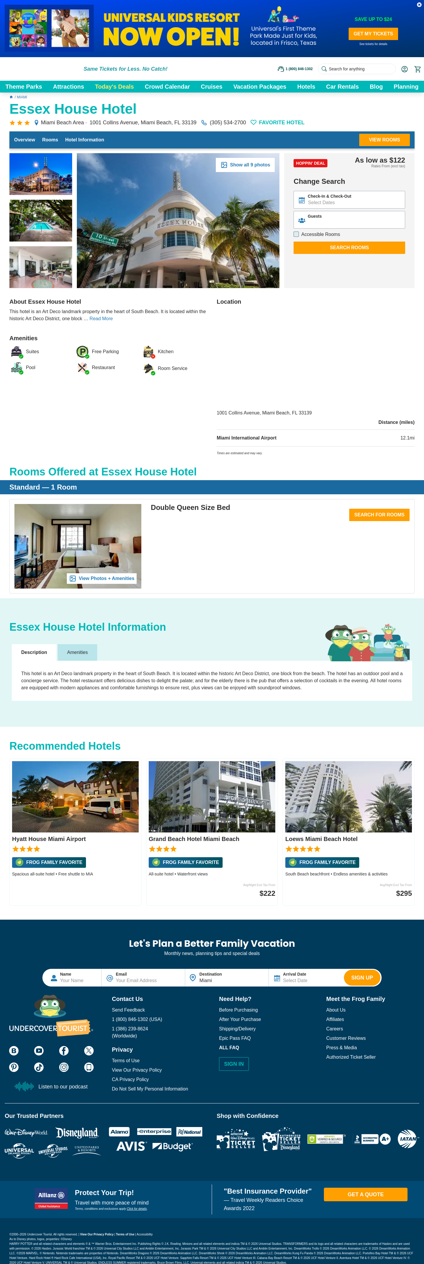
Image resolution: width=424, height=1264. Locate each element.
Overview (24, 139)
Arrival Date (294, 974)
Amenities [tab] (77, 652)
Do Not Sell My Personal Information (150, 1088)
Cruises (211, 86)
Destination (210, 974)
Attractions (68, 86)
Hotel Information (84, 139)
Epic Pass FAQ (235, 1038)
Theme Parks (23, 86)
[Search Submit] (324, 69)
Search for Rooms (379, 514)
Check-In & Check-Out (329, 196)
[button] (419, 4)
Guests (315, 216)
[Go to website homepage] (41, 69)
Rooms (50, 139)
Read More (101, 318)
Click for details (137, 1208)
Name (65, 974)
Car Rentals (342, 86)
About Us (336, 1009)
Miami (22, 97)
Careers (334, 1028)
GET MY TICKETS (373, 33)
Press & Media (341, 1047)
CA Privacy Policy (130, 1079)
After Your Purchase (240, 1019)
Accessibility (145, 1234)
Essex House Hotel (73, 109)
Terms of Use (126, 1060)
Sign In (234, 1064)
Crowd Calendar (167, 86)
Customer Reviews (346, 1038)
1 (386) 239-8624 (130, 1028)
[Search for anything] (357, 69)
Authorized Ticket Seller (351, 1057)
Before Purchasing (238, 1009)
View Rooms (384, 139)
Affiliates (335, 1019)
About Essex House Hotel (45, 301)
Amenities (23, 338)
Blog (376, 86)
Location (229, 301)
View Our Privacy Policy (137, 1070)
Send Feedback (128, 1009)
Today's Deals (114, 86)
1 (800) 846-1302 (130, 1019)
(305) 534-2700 (223, 122)
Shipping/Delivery (237, 1028)
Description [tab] (34, 652)
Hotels (306, 86)
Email (121, 974)
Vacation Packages (259, 86)
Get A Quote (366, 1194)
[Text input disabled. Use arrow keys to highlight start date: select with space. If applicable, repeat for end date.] (349, 200)
